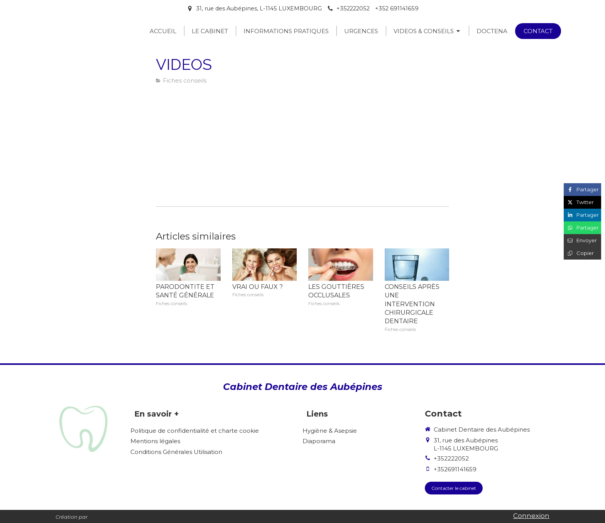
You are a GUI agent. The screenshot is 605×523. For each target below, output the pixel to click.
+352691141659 (455, 469)
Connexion (531, 516)
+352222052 (451, 458)
